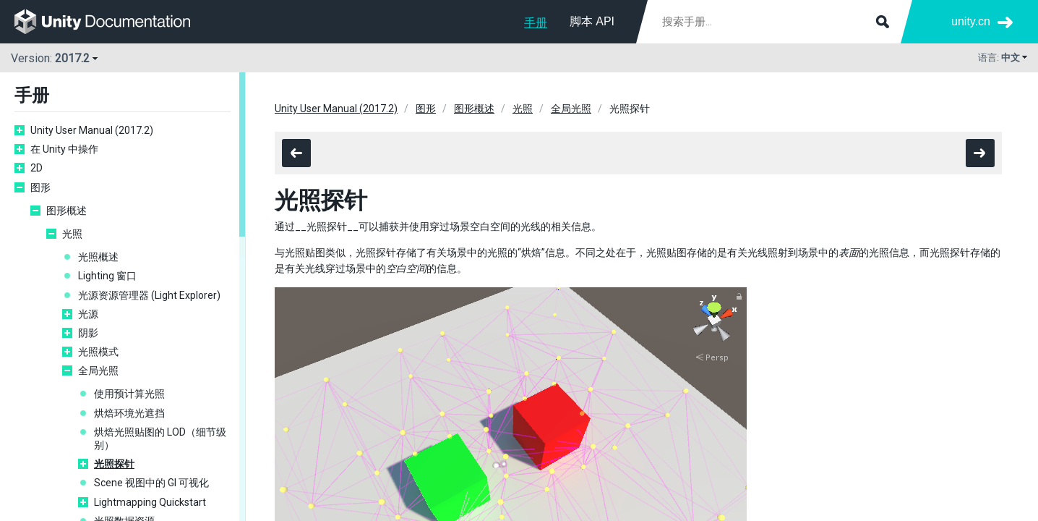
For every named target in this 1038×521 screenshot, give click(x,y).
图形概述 (66, 210)
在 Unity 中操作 (64, 149)
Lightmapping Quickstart (150, 502)
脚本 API (592, 21)
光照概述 (98, 257)
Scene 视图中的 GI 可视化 (151, 482)
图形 (40, 187)
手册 (535, 23)
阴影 (88, 333)
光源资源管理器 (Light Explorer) (149, 295)
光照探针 (114, 464)
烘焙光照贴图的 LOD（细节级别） (160, 438)
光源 (88, 314)
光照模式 (98, 351)
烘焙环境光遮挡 (129, 413)
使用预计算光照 (129, 393)
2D (36, 168)
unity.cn (970, 21)
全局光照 (98, 370)
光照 (72, 234)
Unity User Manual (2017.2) (91, 130)
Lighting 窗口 (107, 275)
